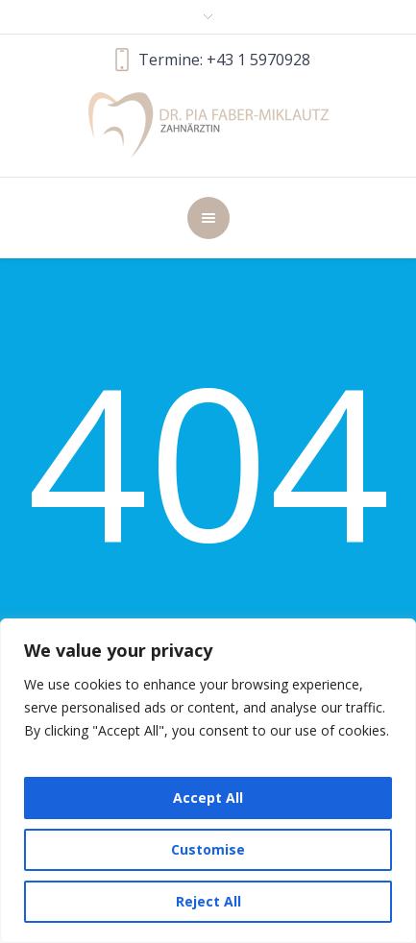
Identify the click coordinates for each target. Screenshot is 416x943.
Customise (208, 849)
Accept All (208, 797)
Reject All (208, 901)
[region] (208, 780)
